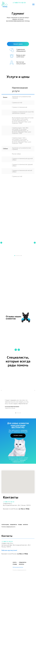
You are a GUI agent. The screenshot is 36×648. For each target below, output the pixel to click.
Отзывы (20, 568)
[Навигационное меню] (33, 4)
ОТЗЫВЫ (15, 623)
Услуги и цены (5, 568)
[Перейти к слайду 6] (21, 299)
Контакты (25, 568)
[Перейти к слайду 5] (20, 456)
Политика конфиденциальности (19, 629)
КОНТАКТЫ (21, 623)
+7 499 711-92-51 (19, 3)
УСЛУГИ (14, 622)
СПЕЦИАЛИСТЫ (22, 622)
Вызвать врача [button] (18, 44)
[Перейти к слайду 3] (17, 299)
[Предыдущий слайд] (1, 286)
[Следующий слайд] (35, 286)
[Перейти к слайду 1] (14, 299)
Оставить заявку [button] (18, 479)
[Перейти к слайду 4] (18, 299)
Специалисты (13, 568)
